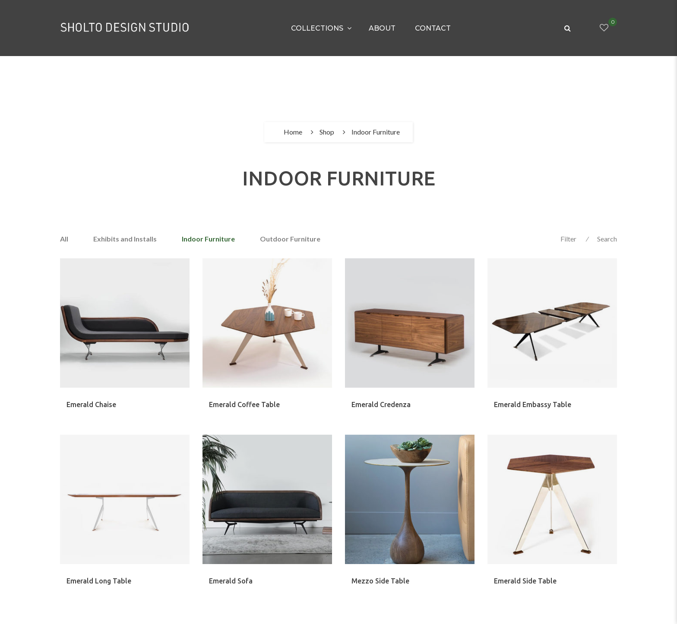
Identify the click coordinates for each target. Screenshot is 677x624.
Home (293, 132)
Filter (568, 239)
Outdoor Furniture (290, 239)
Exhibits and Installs (125, 239)
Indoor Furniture (208, 239)
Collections (317, 28)
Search (607, 239)
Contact (433, 28)
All (64, 239)
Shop (327, 132)
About (382, 28)
